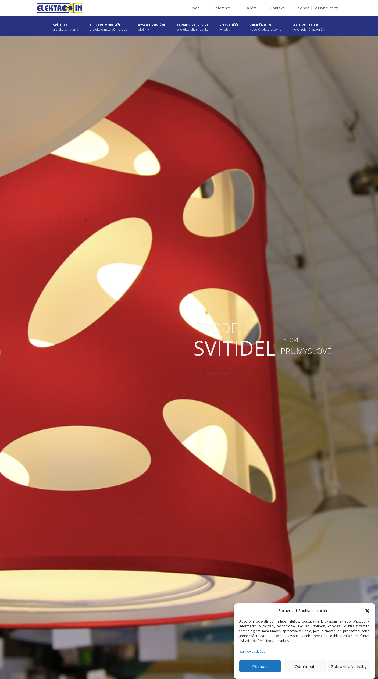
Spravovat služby (252, 651)
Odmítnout (305, 666)
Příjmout (260, 666)
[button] (367, 610)
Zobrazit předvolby (349, 666)
